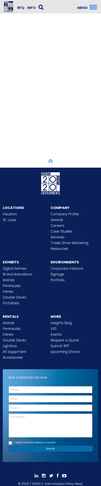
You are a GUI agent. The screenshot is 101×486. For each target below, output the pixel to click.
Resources (59, 248)
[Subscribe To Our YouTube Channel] (64, 475)
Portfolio (58, 280)
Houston (10, 214)
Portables (11, 303)
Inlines (8, 291)
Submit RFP (60, 346)
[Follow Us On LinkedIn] (36, 475)
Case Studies (61, 231)
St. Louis (9, 219)
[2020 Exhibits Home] (51, 183)
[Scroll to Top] (50, 161)
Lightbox (10, 346)
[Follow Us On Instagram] (43, 475)
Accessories (13, 357)
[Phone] (50, 408)
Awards (57, 219)
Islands (8, 280)
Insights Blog (61, 323)
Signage (57, 274)
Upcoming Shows (65, 351)
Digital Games (14, 268)
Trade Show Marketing (69, 243)
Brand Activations (17, 274)
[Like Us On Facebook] (57, 475)
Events (56, 334)
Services (57, 237)
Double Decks (14, 297)
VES (54, 328)
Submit (50, 448)
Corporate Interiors (67, 268)
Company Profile (65, 214)
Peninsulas (11, 285)
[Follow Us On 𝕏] (51, 475)
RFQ (20, 7)
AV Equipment (14, 351)
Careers (57, 225)
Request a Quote (65, 340)
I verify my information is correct (34, 442)
